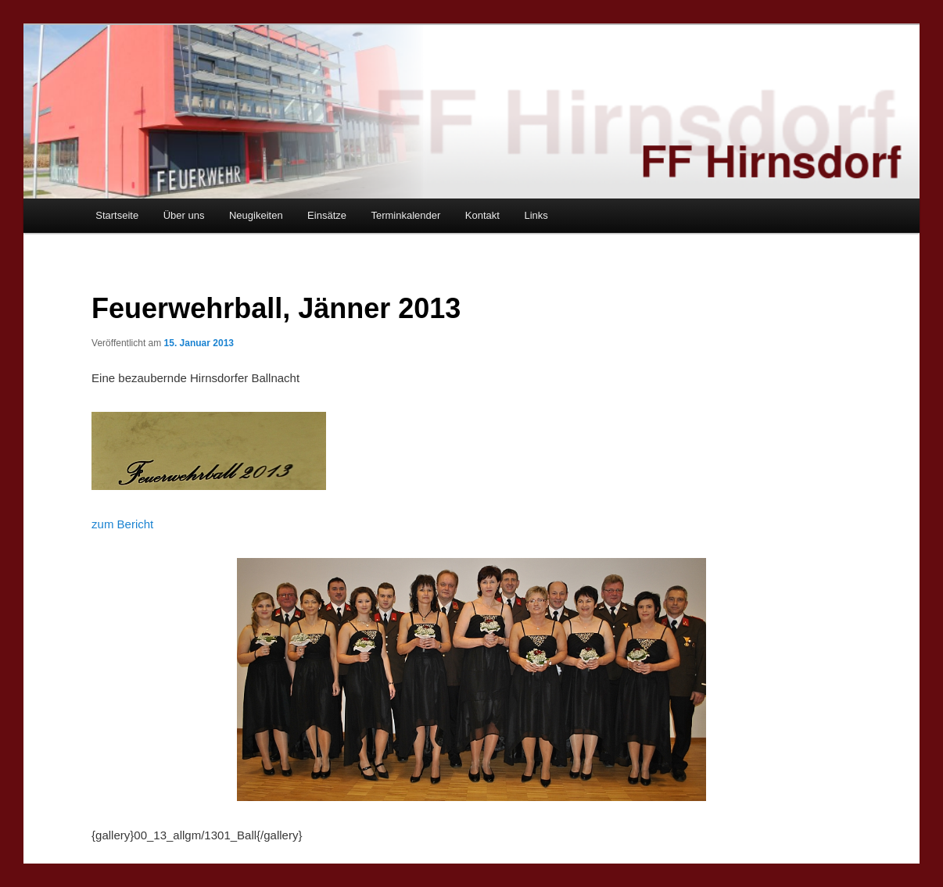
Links (535, 215)
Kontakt (482, 215)
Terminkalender (405, 215)
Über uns (184, 215)
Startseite (116, 215)
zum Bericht (122, 524)
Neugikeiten (256, 215)
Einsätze (326, 215)
